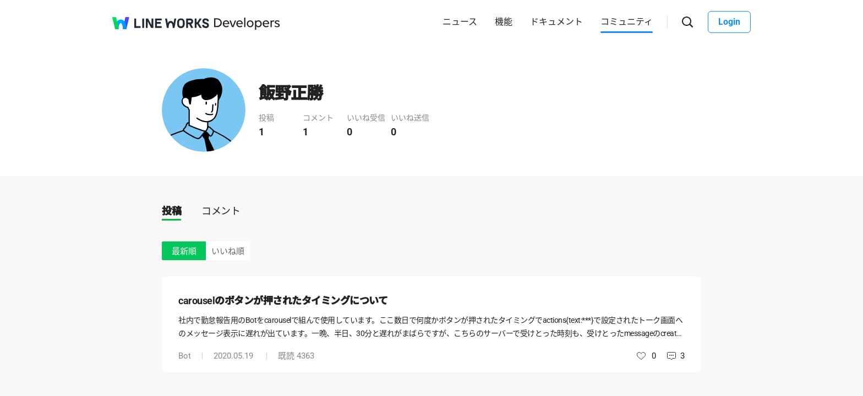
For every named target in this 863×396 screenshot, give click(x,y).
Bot (184, 356)
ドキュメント (556, 21)
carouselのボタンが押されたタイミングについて (282, 300)
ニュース (460, 21)
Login (729, 21)
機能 (503, 21)
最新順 (184, 251)
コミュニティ (626, 21)
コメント (220, 211)
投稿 (171, 211)
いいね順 (227, 251)
